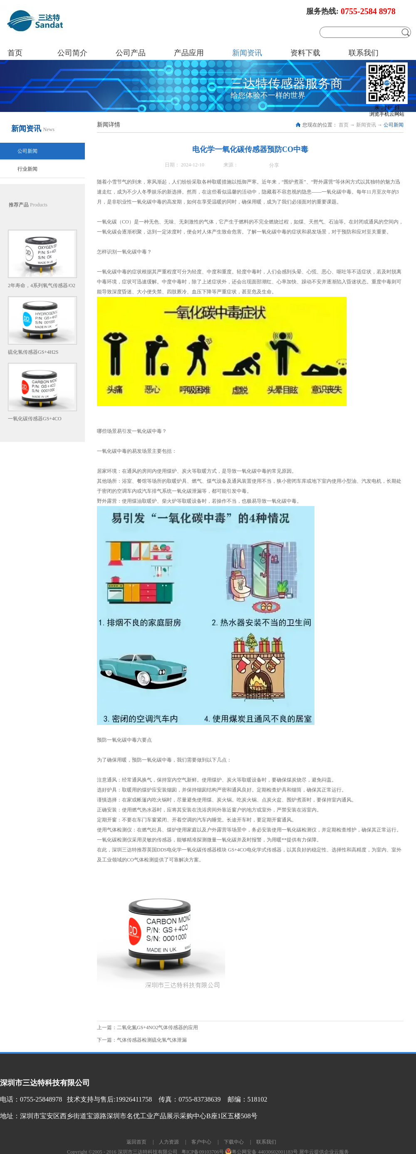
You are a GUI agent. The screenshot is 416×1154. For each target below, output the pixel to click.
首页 (14, 53)
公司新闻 (394, 125)
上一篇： (147, 1027)
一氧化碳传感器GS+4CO (35, 419)
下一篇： (142, 1040)
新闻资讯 (366, 125)
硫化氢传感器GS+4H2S (33, 352)
